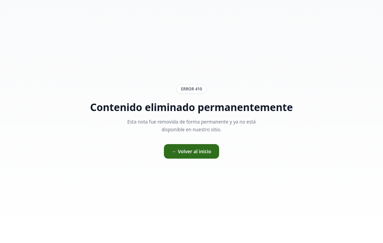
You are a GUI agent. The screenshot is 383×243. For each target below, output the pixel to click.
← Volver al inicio (191, 151)
